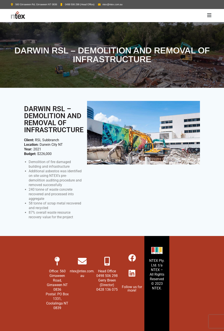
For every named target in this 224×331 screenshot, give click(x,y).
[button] (209, 15)
